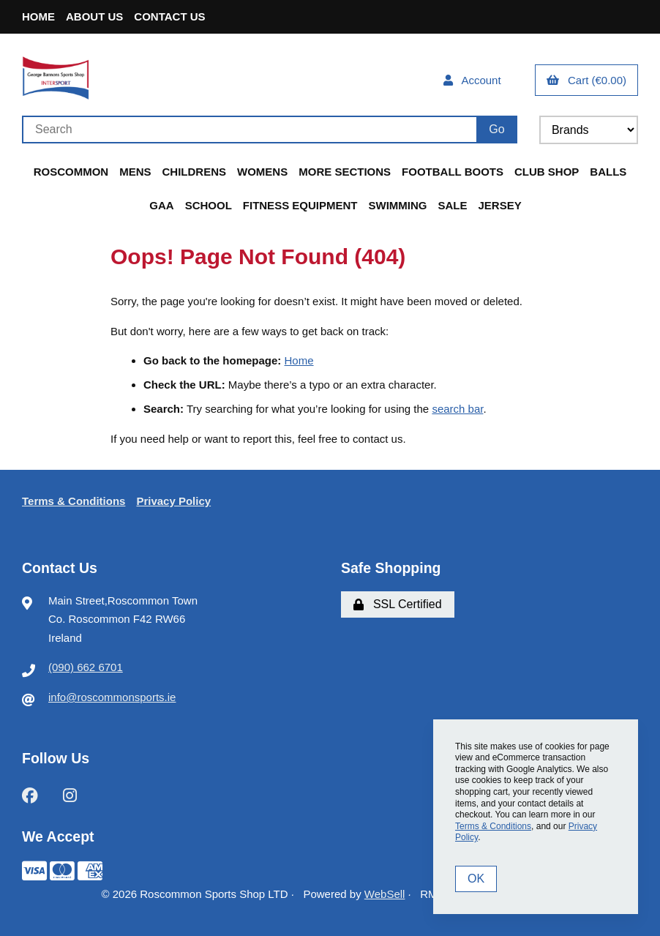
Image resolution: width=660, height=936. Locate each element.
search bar (457, 409)
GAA (161, 205)
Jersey (500, 205)
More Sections (345, 171)
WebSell (384, 894)
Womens (262, 171)
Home (38, 16)
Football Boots (452, 171)
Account (472, 80)
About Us (94, 16)
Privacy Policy (173, 501)
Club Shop (546, 171)
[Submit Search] (496, 129)
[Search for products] (249, 129)
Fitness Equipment (300, 205)
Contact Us (169, 16)
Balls (608, 171)
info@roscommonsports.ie (112, 697)
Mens (135, 171)
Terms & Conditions (73, 501)
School (208, 205)
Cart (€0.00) (586, 80)
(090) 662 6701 (85, 667)
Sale (452, 205)
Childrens (194, 171)
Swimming (397, 205)
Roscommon (71, 171)
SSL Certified (397, 604)
